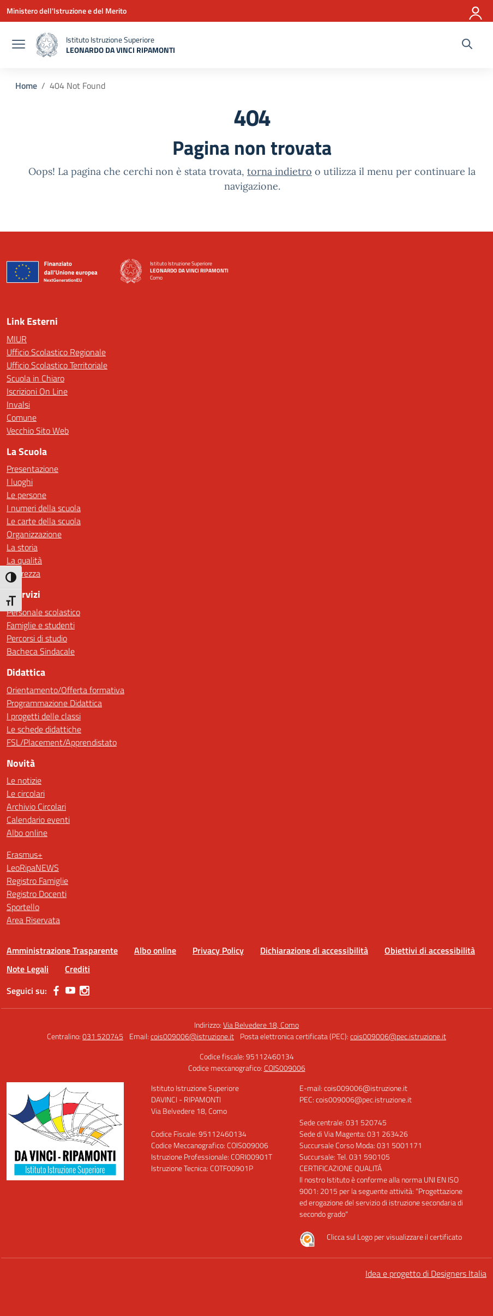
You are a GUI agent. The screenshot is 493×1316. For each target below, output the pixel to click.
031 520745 (102, 1036)
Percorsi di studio (37, 638)
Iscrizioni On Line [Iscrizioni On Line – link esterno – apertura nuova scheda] (37, 391)
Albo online (27, 832)
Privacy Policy (218, 950)
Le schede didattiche (44, 729)
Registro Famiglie (37, 880)
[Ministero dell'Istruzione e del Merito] (67, 10)
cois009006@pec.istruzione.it (398, 1036)
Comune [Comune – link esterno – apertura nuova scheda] (22, 417)
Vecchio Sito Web (38, 430)
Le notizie (24, 780)
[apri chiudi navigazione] (18, 45)
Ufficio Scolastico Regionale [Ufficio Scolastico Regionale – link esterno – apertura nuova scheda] (56, 352)
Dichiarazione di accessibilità (314, 950)
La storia (22, 547)
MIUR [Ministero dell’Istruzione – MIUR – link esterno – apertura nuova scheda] (17, 338)
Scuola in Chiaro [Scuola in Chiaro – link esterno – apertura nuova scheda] (35, 378)
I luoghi (20, 481)
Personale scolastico (43, 611)
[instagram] (84, 991)
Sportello (23, 906)
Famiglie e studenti (41, 625)
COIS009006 (284, 1068)
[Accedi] (476, 11)
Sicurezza (23, 573)
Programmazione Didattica (54, 702)
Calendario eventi (38, 819)
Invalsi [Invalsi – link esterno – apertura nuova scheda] (18, 404)
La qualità (24, 560)
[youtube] (70, 991)
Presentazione (32, 468)
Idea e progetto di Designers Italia (425, 1273)
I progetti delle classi (44, 716)
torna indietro (279, 171)
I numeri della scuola (44, 507)
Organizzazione (34, 534)
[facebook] (56, 991)
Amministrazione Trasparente (62, 950)
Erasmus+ (25, 854)
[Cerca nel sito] (467, 45)
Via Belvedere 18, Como (261, 1024)
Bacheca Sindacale (41, 651)
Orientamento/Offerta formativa (65, 689)
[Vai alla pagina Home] (26, 85)
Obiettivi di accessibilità (429, 950)
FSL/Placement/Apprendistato (62, 742)
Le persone (26, 494)
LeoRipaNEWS (33, 867)
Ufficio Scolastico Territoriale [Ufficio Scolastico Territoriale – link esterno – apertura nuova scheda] (57, 365)
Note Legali (28, 968)
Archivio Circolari (36, 806)
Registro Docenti (37, 893)
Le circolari (26, 793)
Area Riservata (33, 919)
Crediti (77, 968)
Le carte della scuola (44, 520)
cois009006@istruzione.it (192, 1036)
